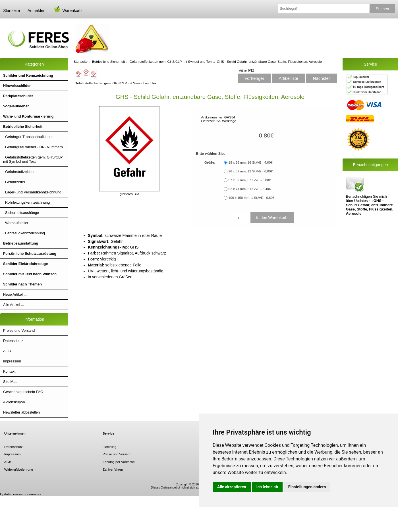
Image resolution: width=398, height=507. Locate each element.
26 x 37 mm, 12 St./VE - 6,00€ (251, 171)
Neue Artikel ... (15, 294)
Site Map (10, 381)
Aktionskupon (14, 402)
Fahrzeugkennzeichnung (24, 233)
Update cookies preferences (20, 494)
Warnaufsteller (15, 223)
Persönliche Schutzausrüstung (29, 253)
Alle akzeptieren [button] (231, 487)
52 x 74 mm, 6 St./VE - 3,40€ (250, 189)
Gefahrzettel (14, 182)
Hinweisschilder (17, 86)
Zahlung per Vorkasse (119, 462)
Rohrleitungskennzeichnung (26, 202)
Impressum (12, 361)
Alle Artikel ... (13, 304)
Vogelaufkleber (16, 106)
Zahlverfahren (113, 469)
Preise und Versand (19, 330)
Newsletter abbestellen (21, 412)
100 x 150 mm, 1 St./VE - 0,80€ (252, 198)
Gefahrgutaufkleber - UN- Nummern (33, 147)
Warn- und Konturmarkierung (28, 116)
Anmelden (36, 10)
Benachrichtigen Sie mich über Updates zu (369, 195)
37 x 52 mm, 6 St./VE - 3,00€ (250, 180)
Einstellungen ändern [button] (307, 487)
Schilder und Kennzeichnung (28, 75)
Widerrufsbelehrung (18, 469)
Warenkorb (67, 10)
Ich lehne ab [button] (267, 487)
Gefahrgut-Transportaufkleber (28, 137)
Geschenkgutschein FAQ (23, 392)
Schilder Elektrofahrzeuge (25, 264)
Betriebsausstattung (20, 243)
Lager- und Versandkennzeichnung (32, 192)
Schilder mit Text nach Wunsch (30, 274)
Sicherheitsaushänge (21, 212)
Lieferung (109, 446)
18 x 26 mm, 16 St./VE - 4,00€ (251, 162)
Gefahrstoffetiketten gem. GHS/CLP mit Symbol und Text (170, 61)
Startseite (11, 10)
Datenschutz (13, 341)
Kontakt (9, 371)
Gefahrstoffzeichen (19, 172)
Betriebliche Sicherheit (108, 61)
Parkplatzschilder (18, 96)
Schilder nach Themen (22, 284)
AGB (7, 351)
